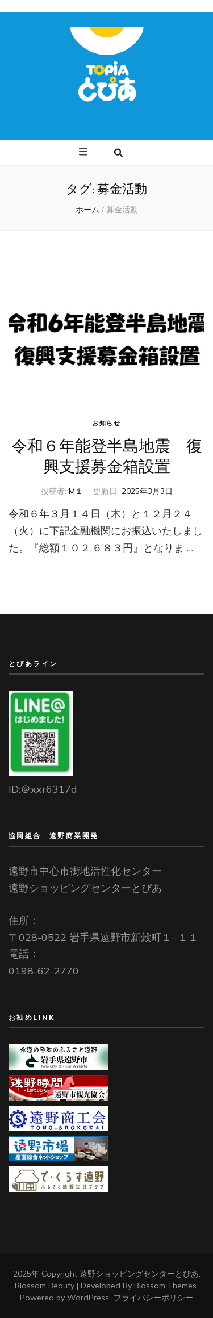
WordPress (88, 1297)
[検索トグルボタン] (118, 152)
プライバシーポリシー (153, 1297)
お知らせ (106, 423)
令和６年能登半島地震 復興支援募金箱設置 (106, 456)
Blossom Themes (165, 1286)
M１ (76, 491)
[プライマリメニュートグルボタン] (84, 152)
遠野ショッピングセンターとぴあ (139, 1274)
